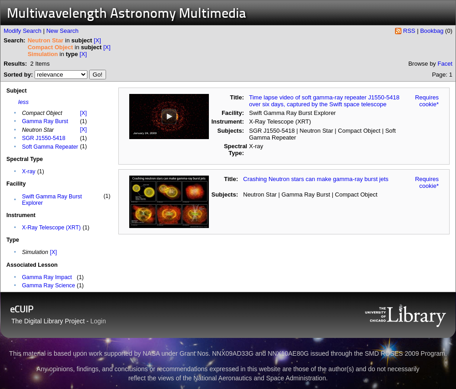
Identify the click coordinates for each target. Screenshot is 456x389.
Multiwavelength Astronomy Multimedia (126, 14)
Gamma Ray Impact (47, 277)
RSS (409, 30)
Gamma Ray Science (48, 285)
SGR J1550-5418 (43, 138)
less (23, 102)
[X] (97, 40)
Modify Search (22, 30)
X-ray (28, 171)
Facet (444, 63)
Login (98, 321)
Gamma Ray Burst (45, 121)
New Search (62, 30)
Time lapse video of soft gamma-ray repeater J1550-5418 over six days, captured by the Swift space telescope (324, 101)
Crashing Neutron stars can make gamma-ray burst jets (315, 179)
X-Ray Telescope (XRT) (51, 227)
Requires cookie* (427, 101)
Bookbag (431, 30)
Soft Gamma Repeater (50, 147)
